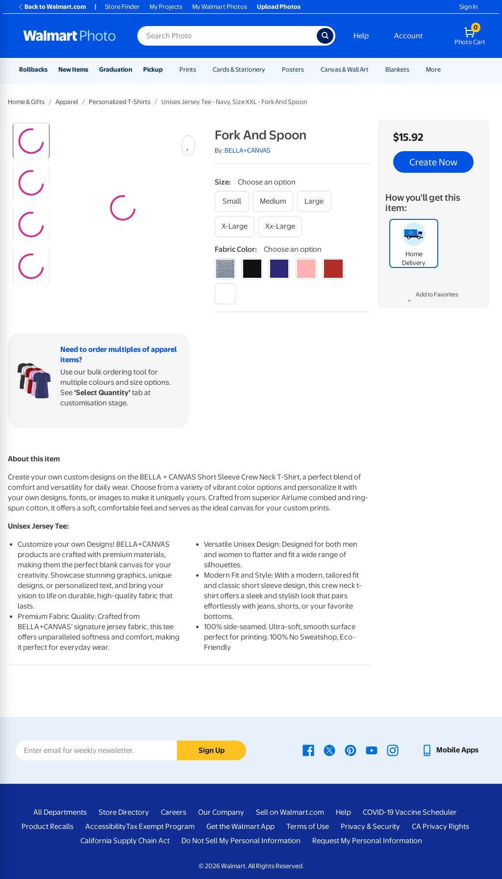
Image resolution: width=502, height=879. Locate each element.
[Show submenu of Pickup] (167, 69)
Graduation (115, 69)
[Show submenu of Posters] (308, 69)
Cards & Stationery (239, 69)
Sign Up (212, 750)
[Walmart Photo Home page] (69, 36)
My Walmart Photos (219, 6)
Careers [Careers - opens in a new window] (173, 812)
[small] (232, 201)
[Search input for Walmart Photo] (227, 36)
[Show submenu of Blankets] (414, 69)
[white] (225, 293)
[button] (433, 296)
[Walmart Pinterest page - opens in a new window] (350, 750)
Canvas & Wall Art (345, 69)
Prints (187, 69)
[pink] (306, 268)
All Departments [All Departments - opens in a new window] (60, 812)
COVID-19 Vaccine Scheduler (410, 812)
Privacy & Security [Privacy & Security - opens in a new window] (370, 826)
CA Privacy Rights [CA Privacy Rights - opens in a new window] (440, 826)
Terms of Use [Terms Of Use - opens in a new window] (307, 826)
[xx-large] (280, 226)
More (433, 69)
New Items (73, 69)
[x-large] (234, 226)
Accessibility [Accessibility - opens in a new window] (105, 826)
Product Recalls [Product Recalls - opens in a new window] (48, 826)
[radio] (31, 141)
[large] (314, 201)
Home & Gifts (26, 102)
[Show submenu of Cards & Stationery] (270, 69)
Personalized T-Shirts (120, 102)
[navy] (279, 268)
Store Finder (122, 6)
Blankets (397, 69)
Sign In (468, 6)
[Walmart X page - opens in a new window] (329, 750)
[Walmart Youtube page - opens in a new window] (371, 750)
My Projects (166, 6)
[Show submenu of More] (445, 69)
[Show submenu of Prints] (200, 69)
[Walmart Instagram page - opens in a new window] (393, 750)
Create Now (433, 162)
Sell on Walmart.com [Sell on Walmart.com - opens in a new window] (290, 812)
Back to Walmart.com (52, 6)
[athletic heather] (225, 268)
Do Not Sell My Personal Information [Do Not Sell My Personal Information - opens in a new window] (241, 840)
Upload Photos (279, 6)
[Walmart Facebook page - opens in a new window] (308, 750)
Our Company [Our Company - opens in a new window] (221, 812)
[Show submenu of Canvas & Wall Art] (373, 69)
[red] (333, 268)
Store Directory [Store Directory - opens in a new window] (124, 812)
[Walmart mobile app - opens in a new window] (449, 750)
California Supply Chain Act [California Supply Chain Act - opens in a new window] (125, 840)
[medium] (273, 201)
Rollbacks (33, 69)
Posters (293, 69)
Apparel (66, 102)
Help (361, 35)
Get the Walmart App (240, 826)
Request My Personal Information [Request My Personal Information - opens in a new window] (367, 840)
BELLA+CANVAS (248, 150)
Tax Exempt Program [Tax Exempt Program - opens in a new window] (160, 826)
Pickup (153, 69)
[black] (252, 268)
